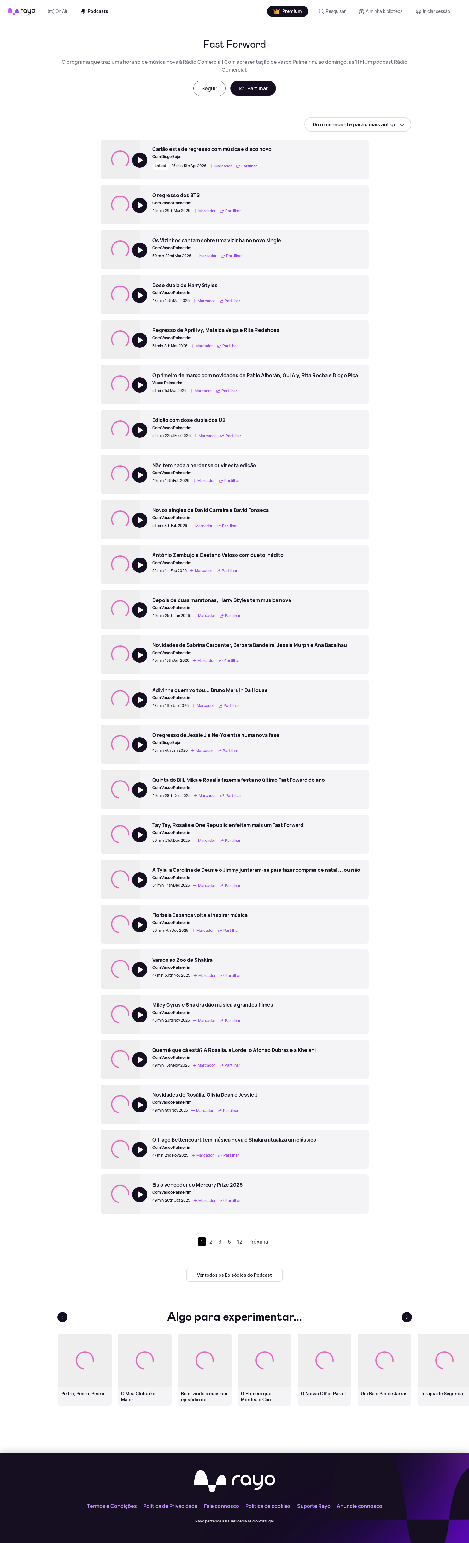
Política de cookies (268, 1506)
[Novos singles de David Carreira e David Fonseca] (210, 514)
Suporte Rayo (314, 1506)
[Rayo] (234, 1481)
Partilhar (253, 88)
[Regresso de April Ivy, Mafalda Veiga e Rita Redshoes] (215, 334)
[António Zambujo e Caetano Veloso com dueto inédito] (218, 558)
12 (239, 1241)
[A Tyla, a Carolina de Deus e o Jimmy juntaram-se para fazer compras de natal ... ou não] (256, 873)
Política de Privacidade (170, 1506)
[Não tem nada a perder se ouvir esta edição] (204, 469)
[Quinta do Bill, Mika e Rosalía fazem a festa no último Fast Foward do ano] (238, 783)
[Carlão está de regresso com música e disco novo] (212, 153)
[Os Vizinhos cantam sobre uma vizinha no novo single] (216, 244)
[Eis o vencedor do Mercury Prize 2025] (197, 1188)
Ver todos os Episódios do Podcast (234, 1275)
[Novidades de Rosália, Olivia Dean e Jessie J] (205, 1098)
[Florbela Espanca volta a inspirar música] (200, 918)
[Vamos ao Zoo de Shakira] (197, 963)
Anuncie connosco (359, 1506)
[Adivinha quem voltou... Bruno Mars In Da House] (210, 694)
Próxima (258, 1241)
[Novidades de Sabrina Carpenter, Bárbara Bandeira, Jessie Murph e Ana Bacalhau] (249, 648)
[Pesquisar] (332, 11)
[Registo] (432, 11)
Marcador (220, 166)
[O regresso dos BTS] (197, 199)
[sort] (357, 124)
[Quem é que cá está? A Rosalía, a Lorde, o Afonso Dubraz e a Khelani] (234, 1053)
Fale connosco (221, 1506)
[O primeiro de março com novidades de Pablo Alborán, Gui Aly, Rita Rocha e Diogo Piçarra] (257, 379)
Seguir (209, 88)
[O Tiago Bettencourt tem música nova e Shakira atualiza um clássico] (234, 1143)
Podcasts (94, 11)
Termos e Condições (112, 1506)
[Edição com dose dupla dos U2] (197, 424)
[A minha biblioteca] (380, 11)
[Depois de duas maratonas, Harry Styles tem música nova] (221, 604)
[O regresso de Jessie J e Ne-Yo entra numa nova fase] (215, 738)
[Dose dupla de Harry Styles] (197, 289)
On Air (57, 11)
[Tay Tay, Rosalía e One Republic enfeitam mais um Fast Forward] (227, 828)
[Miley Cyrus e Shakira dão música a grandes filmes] (212, 1008)
